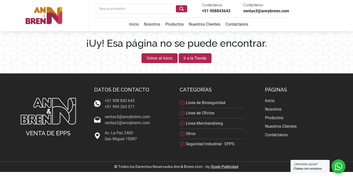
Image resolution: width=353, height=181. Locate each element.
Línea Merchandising (204, 123)
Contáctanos (237, 24)
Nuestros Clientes (204, 24)
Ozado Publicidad (224, 167)
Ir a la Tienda (195, 58)
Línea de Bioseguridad (206, 102)
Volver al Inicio (159, 58)
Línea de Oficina (200, 113)
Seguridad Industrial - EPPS (210, 144)
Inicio (134, 24)
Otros (191, 133)
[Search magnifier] (181, 8)
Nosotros (152, 24)
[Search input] (137, 8)
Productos (174, 24)
